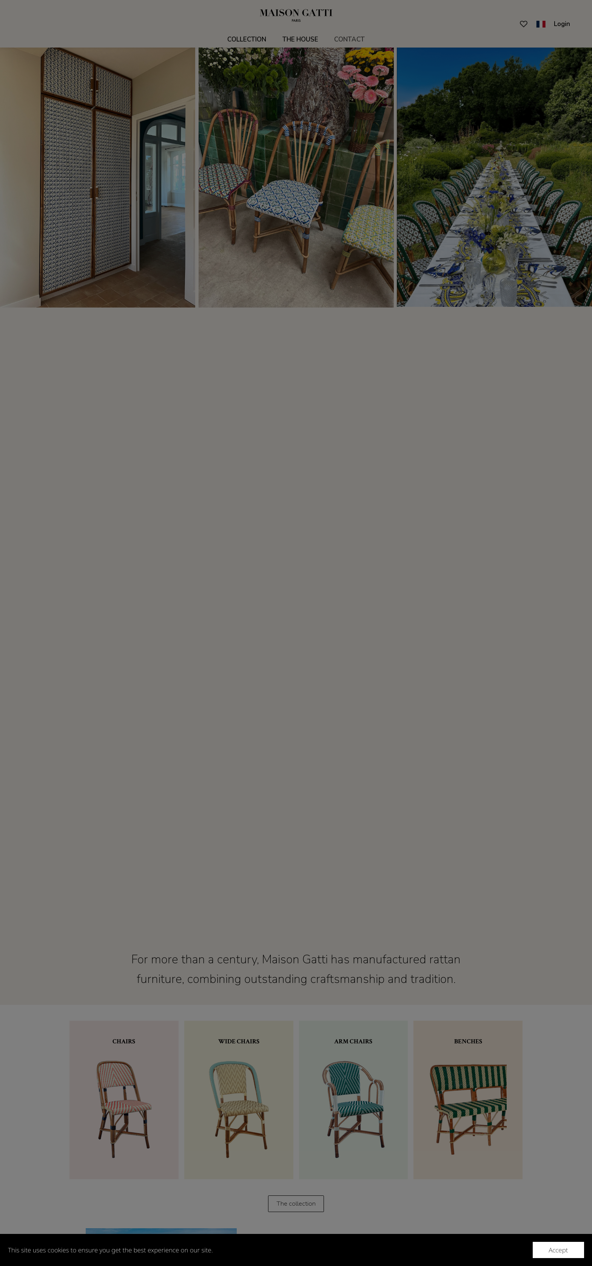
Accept (558, 1250)
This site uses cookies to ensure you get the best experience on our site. (110, 1250)
